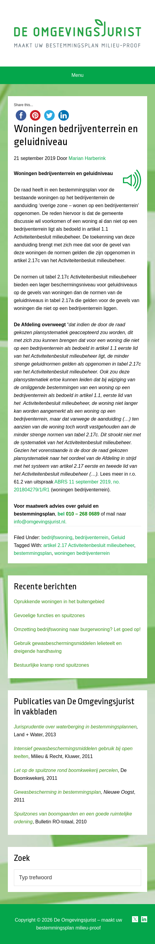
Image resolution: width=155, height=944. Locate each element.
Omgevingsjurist (77, 33)
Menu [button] (77, 75)
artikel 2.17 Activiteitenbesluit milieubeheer (88, 545)
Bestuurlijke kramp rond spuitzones (51, 665)
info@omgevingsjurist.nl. (40, 521)
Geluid (118, 537)
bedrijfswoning (56, 537)
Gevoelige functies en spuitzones (49, 615)
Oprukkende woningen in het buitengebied (59, 601)
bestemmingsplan (33, 553)
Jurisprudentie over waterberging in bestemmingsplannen (75, 726)
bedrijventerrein (91, 537)
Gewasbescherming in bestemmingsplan (57, 792)
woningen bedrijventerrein (82, 553)
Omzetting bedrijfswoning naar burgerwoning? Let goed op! (77, 629)
